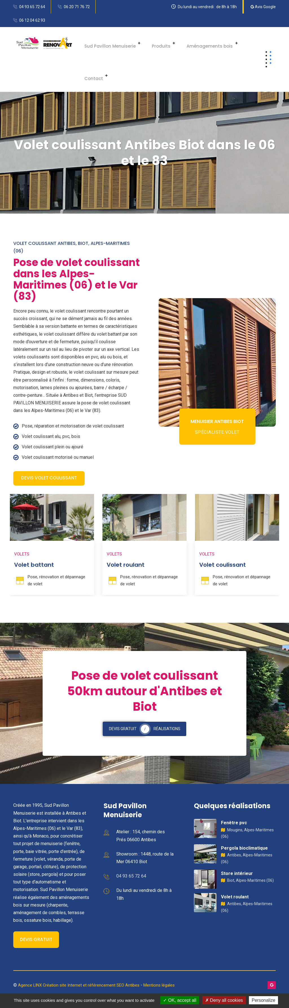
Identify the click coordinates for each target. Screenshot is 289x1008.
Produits (154, 43)
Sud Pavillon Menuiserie (106, 43)
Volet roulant (125, 566)
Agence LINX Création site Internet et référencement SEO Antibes (83, 986)
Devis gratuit (36, 941)
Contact (90, 76)
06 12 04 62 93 (32, 20)
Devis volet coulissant (49, 478)
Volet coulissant (222, 566)
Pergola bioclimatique (244, 849)
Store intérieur (237, 875)
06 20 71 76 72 (77, 7)
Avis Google (263, 7)
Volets (21, 555)
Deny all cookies (224, 1000)
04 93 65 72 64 (32, 7)
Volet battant (34, 566)
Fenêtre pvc (234, 824)
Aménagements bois (199, 43)
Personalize (263, 1000)
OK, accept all (179, 1000)
